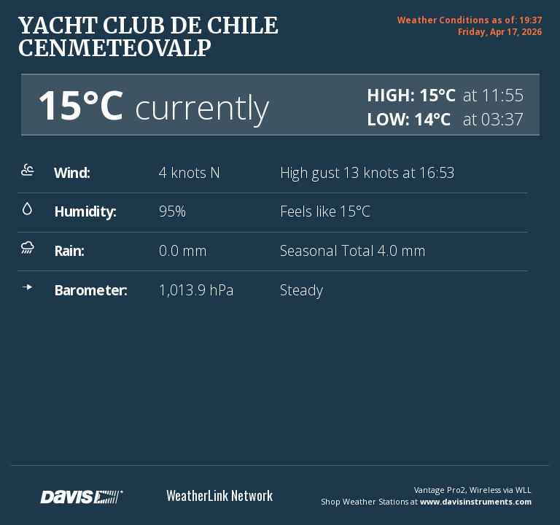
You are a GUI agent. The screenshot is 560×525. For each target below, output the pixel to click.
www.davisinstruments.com (476, 501)
